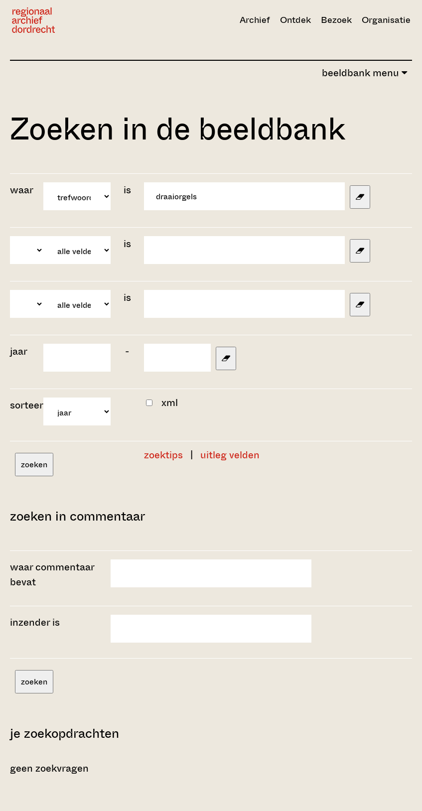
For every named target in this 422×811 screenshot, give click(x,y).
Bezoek (336, 19)
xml (169, 403)
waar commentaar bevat (52, 574)
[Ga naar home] (72, 20)
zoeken (34, 464)
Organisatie (386, 19)
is (127, 190)
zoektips (163, 455)
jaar (18, 351)
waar (22, 190)
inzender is (35, 622)
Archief (255, 19)
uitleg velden (230, 455)
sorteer (26, 405)
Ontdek (295, 19)
